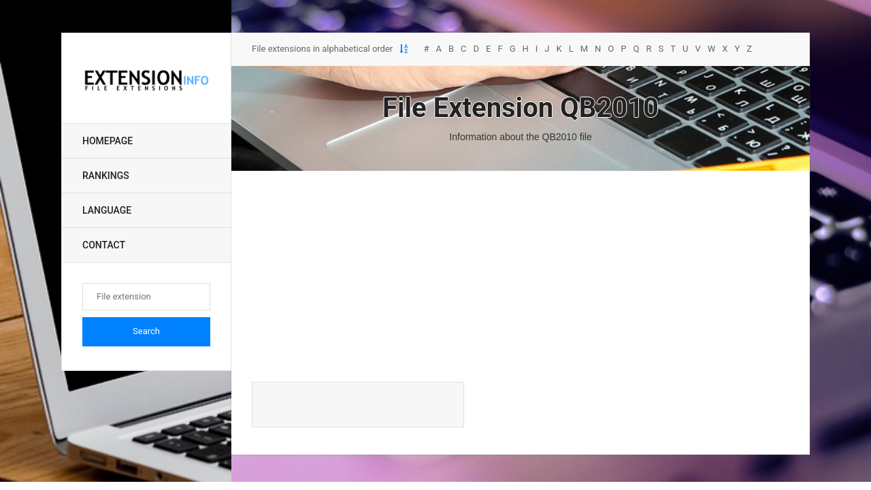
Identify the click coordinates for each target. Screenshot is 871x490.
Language (106, 210)
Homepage (107, 140)
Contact (103, 245)
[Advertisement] (520, 276)
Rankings (105, 175)
